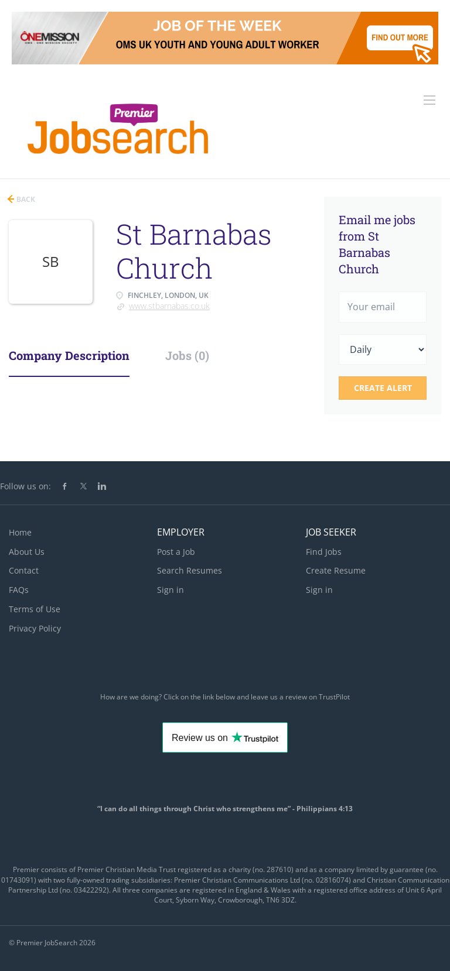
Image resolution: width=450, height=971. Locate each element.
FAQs (19, 589)
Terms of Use (34, 609)
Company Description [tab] (69, 355)
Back (25, 199)
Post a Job (176, 551)
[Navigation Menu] (429, 100)
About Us (27, 551)
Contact (24, 570)
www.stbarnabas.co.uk (169, 305)
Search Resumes (189, 570)
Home (20, 532)
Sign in (170, 589)
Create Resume (336, 570)
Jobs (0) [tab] (187, 355)
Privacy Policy (35, 628)
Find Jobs (324, 551)
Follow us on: (25, 486)
